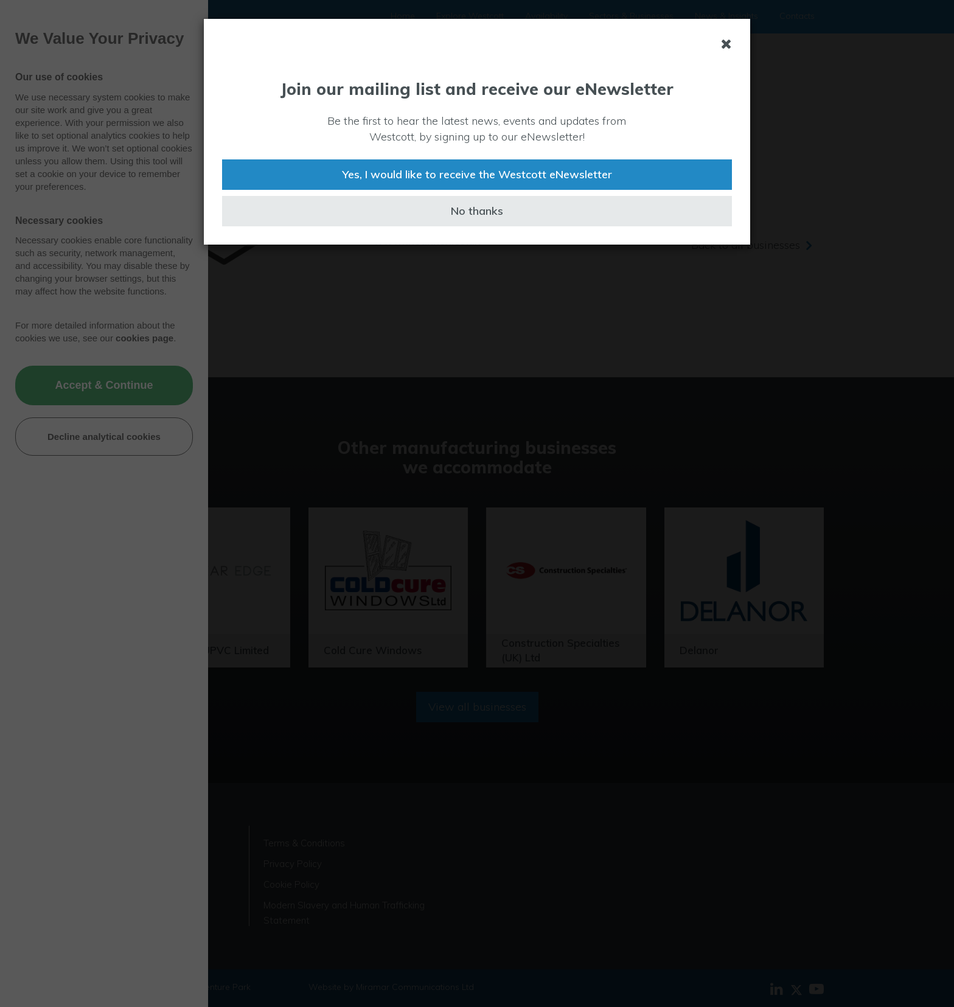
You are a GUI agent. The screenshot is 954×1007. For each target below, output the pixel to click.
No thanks (477, 211)
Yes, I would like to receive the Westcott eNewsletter (477, 174)
